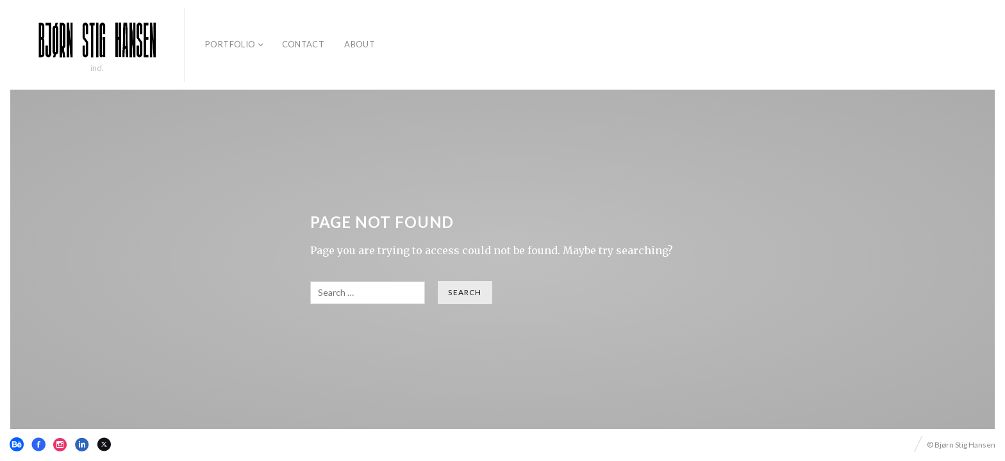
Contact (303, 44)
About (359, 44)
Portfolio (230, 44)
